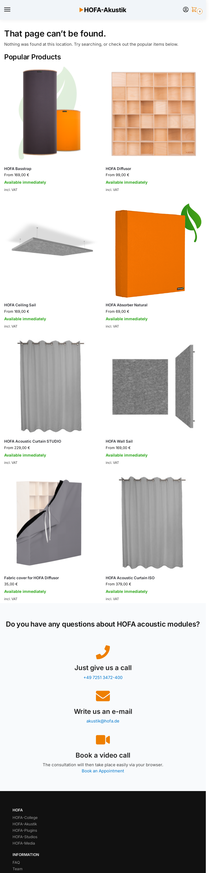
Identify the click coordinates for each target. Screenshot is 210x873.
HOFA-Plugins (25, 830)
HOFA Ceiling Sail (20, 305)
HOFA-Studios (25, 837)
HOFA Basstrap (17, 168)
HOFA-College (25, 817)
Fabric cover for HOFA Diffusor (31, 578)
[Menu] (12, 10)
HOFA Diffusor (118, 168)
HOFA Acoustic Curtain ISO (130, 578)
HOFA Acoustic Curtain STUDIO (32, 441)
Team (18, 869)
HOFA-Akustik (25, 824)
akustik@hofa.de (102, 721)
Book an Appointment (103, 770)
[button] (195, 10)
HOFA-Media (24, 843)
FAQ (16, 862)
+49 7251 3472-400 (102, 677)
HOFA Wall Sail (119, 441)
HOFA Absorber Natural (127, 305)
